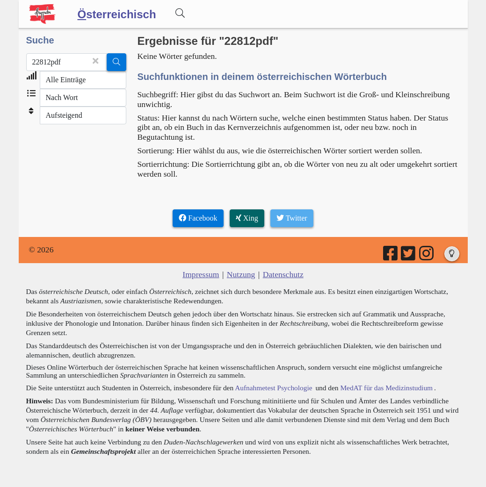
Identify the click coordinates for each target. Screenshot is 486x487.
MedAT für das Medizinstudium (386, 388)
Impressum (200, 274)
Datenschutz (283, 274)
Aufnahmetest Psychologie (273, 388)
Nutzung (241, 274)
